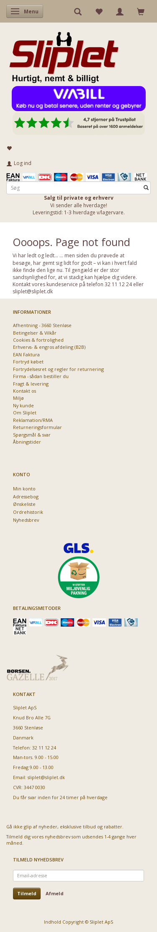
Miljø (18, 398)
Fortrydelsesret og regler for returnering (58, 369)
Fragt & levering (31, 384)
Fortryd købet (28, 361)
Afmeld (55, 893)
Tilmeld (26, 893)
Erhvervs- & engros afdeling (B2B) (49, 347)
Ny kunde (23, 405)
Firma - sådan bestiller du (41, 376)
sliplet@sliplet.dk (46, 777)
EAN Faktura (26, 354)
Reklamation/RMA (33, 420)
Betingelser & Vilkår (35, 333)
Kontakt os (24, 391)
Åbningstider (27, 442)
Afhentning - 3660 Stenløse (42, 325)
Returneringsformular (37, 427)
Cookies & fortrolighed (38, 340)
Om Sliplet (24, 412)
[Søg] (146, 187)
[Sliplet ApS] (63, 54)
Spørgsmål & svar (32, 435)
